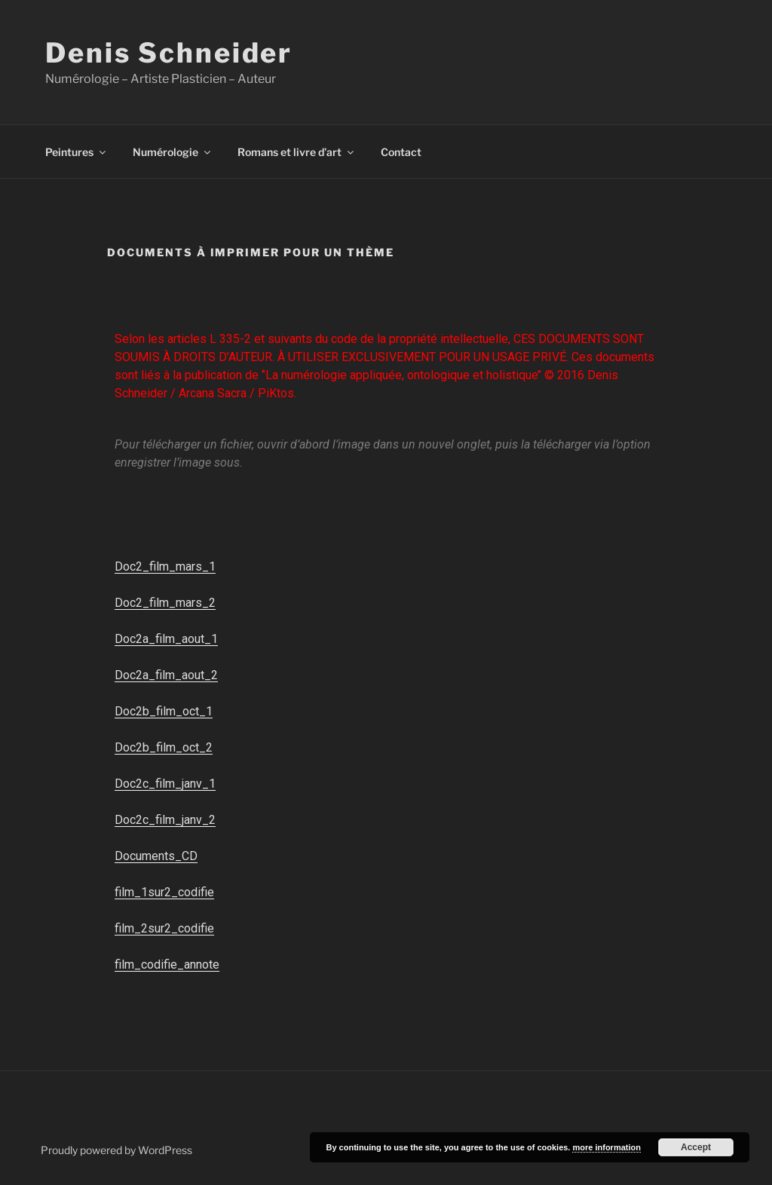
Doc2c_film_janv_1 (165, 783)
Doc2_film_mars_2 (165, 603)
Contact (401, 151)
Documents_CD (156, 856)
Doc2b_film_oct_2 (164, 747)
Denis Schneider (169, 52)
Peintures (76, 151)
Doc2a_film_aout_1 (166, 639)
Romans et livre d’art (296, 151)
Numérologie (173, 151)
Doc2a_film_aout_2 (166, 675)
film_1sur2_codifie (164, 892)
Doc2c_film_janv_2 (165, 820)
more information (606, 1147)
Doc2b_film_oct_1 (164, 711)
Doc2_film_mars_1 (165, 566)
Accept (696, 1147)
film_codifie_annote (167, 964)
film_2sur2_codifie (164, 928)
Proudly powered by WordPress (116, 1150)
